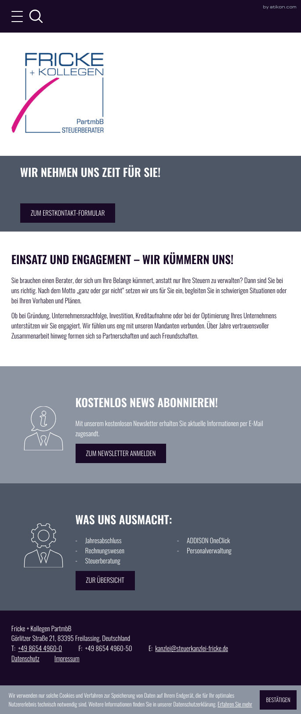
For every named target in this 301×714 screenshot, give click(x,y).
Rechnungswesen (104, 551)
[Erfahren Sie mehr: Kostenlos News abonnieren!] (121, 453)
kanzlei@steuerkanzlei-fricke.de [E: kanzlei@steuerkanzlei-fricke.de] (191, 648)
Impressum (67, 658)
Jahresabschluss (103, 540)
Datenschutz (25, 658)
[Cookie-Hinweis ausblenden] (278, 700)
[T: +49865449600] (40, 648)
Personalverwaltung (209, 551)
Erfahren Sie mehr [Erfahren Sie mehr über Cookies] (235, 704)
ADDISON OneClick (208, 540)
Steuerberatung (102, 561)
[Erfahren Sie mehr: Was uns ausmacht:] (105, 580)
